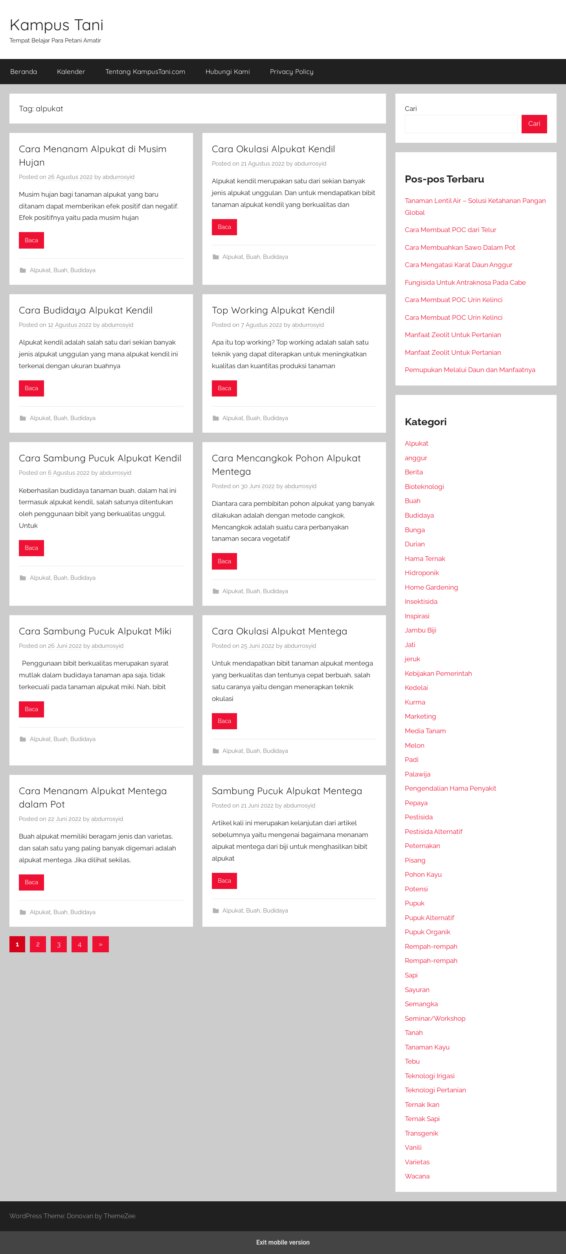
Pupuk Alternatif (429, 918)
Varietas (417, 1162)
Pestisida (419, 817)
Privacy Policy (292, 71)
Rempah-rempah (431, 946)
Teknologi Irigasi (430, 1076)
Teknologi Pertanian (435, 1090)
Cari (411, 108)
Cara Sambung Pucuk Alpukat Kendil (100, 458)
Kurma (415, 702)
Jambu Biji (420, 630)
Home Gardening (431, 587)
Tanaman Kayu (427, 1047)
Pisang (415, 860)
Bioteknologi (424, 487)
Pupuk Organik (427, 932)
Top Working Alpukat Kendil (273, 310)
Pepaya (416, 803)
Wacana (417, 1176)
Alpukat (40, 270)
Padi (412, 759)
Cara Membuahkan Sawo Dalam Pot (460, 247)
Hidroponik (422, 573)
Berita (414, 472)
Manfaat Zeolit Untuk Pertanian (453, 335)
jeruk (412, 659)
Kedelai (416, 688)
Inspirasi (417, 616)
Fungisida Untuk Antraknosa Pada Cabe (465, 282)
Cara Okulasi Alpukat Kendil (273, 149)
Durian (415, 544)
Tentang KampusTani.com (145, 71)
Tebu (412, 1061)
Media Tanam (425, 731)
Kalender (71, 71)
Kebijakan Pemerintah (438, 673)
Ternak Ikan (422, 1104)
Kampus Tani (56, 24)
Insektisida (421, 601)
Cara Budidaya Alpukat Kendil (86, 310)
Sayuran (417, 990)
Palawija (417, 774)
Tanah (414, 1032)
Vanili (413, 1147)
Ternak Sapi (422, 1119)
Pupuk (414, 903)
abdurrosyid (118, 177)
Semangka (421, 1004)
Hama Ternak (425, 558)
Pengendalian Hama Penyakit (450, 788)
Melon (414, 745)
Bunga (415, 530)
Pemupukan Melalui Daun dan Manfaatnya (470, 370)
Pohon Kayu (423, 874)
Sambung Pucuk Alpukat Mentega (287, 791)
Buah (60, 270)
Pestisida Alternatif (434, 831)
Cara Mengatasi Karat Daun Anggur (459, 265)
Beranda (23, 71)
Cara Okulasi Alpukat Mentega (279, 631)
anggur (416, 458)
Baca (31, 240)
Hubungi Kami (228, 71)
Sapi (411, 975)
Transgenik (421, 1133)
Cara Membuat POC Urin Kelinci (454, 300)
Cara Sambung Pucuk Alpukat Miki (95, 631)
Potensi (416, 889)
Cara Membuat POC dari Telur (450, 230)
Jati (410, 645)
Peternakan (422, 846)
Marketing (420, 716)
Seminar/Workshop (435, 1018)
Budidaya (83, 270)
